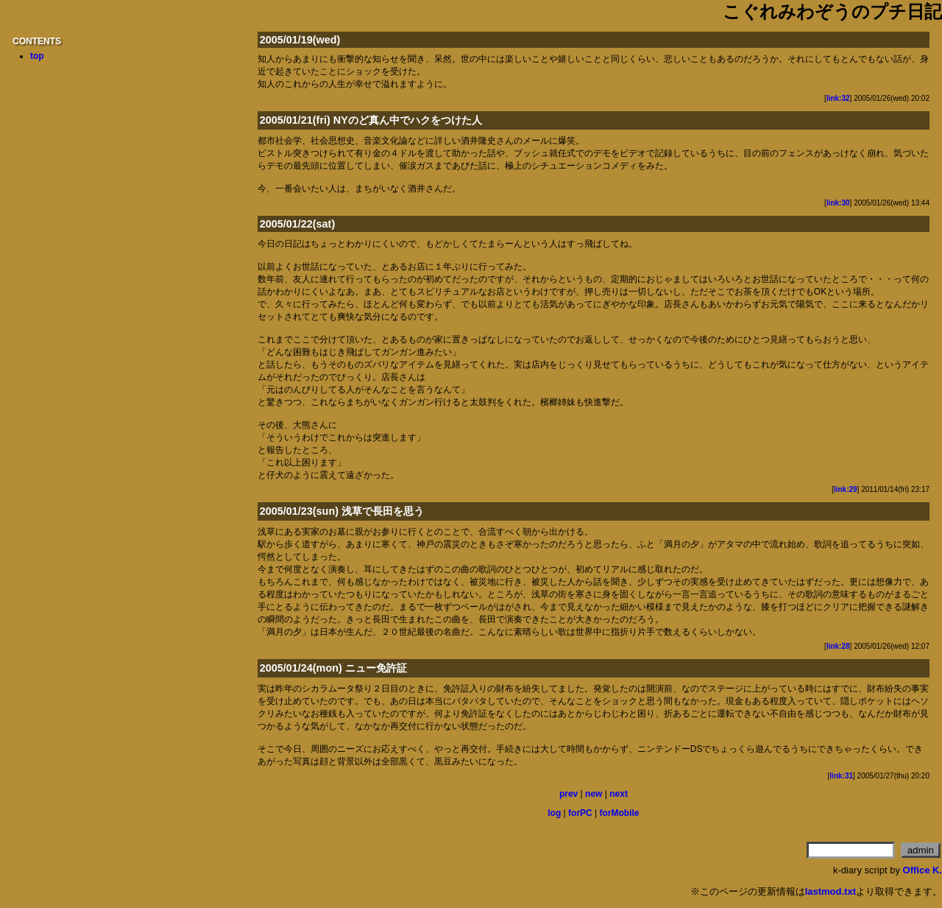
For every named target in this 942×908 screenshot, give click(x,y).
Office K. (922, 870)
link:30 (838, 203)
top (37, 56)
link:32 (838, 98)
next (618, 794)
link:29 (845, 489)
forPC (580, 813)
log (554, 813)
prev (568, 794)
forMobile (620, 813)
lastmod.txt (830, 891)
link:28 (838, 646)
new (593, 794)
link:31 (841, 776)
